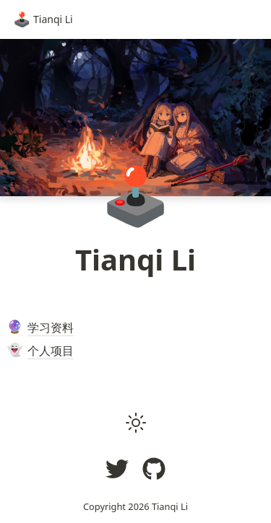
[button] (136, 422)
